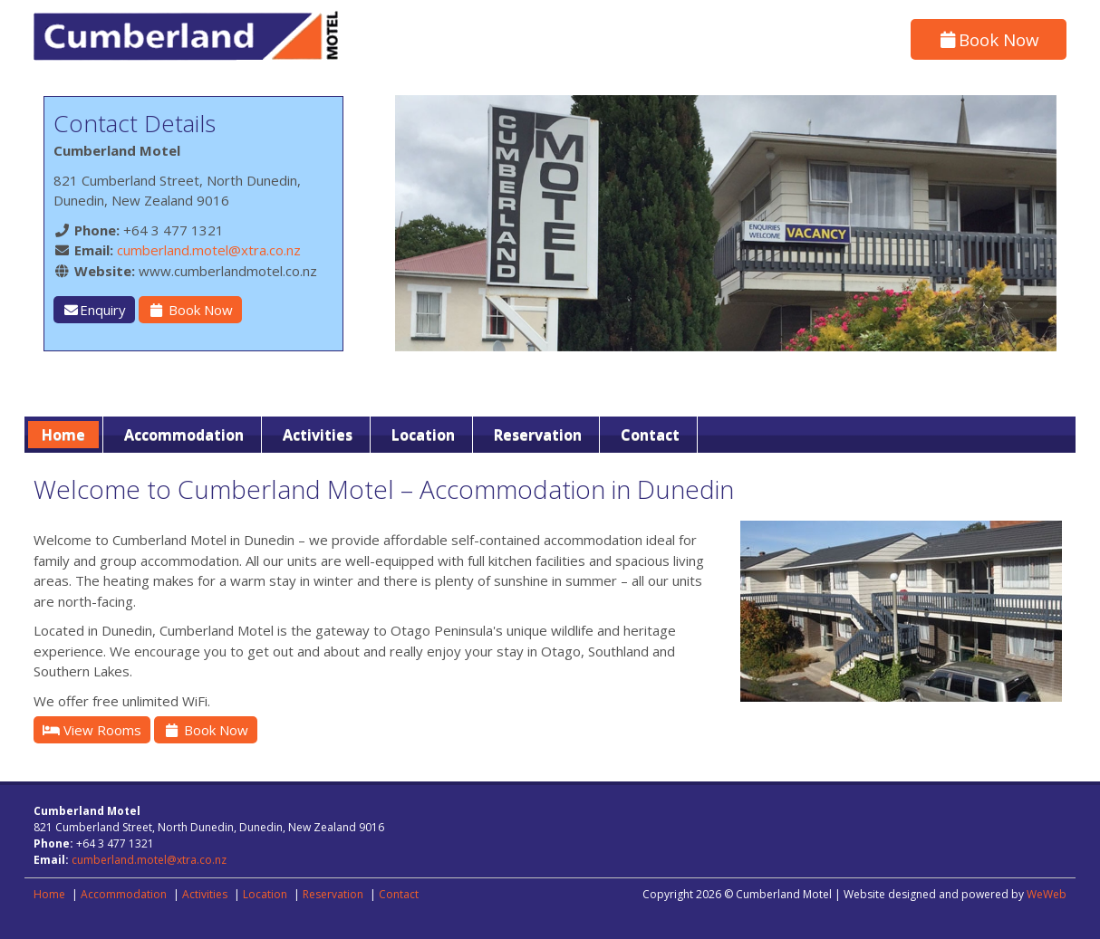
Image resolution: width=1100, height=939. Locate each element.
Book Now (988, 39)
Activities (317, 435)
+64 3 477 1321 (173, 230)
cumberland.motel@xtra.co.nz (209, 250)
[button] (1040, 222)
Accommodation (184, 435)
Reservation (538, 435)
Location (423, 435)
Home (63, 435)
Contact (650, 435)
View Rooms (92, 730)
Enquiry (94, 310)
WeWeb (1046, 894)
